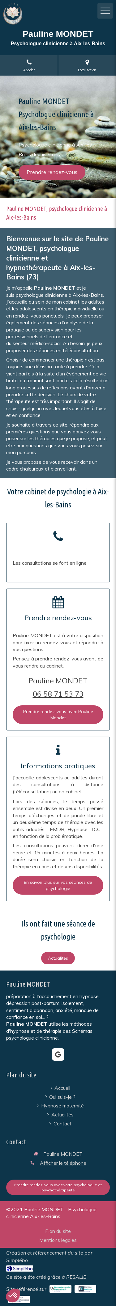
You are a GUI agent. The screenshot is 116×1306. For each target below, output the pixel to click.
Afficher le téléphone (63, 1163)
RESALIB (76, 1277)
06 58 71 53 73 (58, 694)
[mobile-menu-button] (105, 11)
